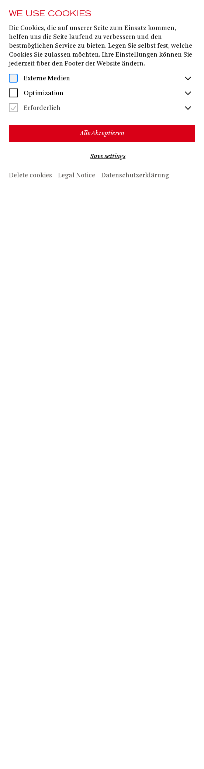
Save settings (107, 156)
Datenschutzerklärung (135, 175)
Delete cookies (30, 175)
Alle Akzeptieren (102, 133)
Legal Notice (76, 175)
